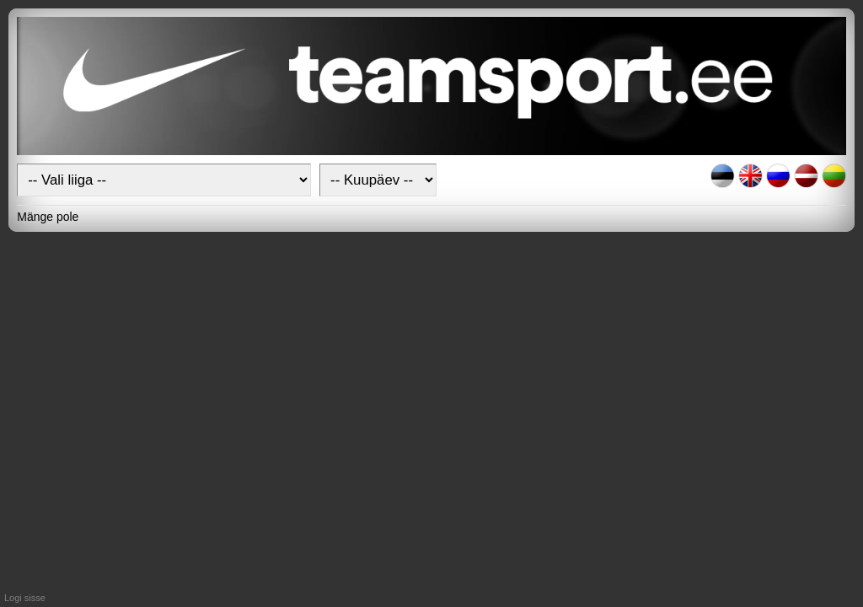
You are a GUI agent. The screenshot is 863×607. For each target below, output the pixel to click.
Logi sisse (25, 598)
